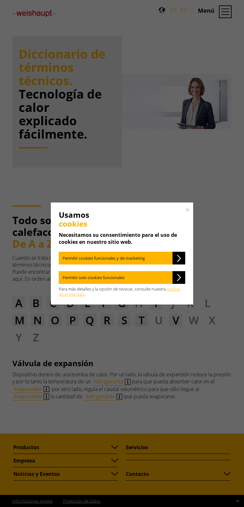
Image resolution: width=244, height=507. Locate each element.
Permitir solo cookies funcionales (94, 277)
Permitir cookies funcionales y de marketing (104, 258)
